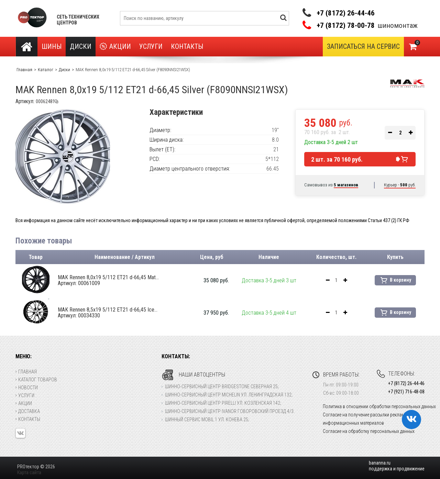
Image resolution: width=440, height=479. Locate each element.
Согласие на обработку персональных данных (369, 431)
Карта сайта (29, 472)
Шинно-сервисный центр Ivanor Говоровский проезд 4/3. (230, 411)
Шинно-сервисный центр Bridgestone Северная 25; (222, 386)
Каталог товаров (36, 379)
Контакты (187, 46)
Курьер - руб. (400, 184)
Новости (26, 387)
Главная (26, 371)
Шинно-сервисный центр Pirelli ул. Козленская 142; (223, 403)
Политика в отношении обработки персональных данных (379, 406)
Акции (115, 46)
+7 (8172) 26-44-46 (346, 13)
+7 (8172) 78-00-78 (346, 26)
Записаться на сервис (363, 46)
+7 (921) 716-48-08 (406, 391)
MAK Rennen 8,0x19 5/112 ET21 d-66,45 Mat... (108, 280)
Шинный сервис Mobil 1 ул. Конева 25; (207, 419)
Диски (80, 46)
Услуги (151, 46)
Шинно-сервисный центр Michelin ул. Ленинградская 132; (229, 395)
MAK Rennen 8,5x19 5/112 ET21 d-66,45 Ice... (107, 312)
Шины (52, 46)
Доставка (27, 411)
